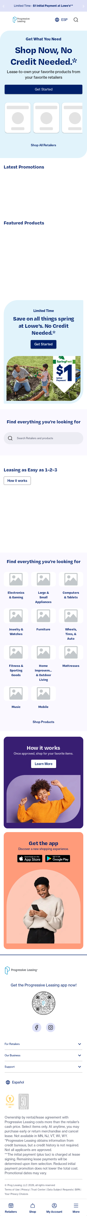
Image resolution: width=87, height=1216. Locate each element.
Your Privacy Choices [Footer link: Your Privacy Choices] (16, 1194)
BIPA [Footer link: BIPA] (77, 1189)
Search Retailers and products (35, 438)
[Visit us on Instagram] (50, 1027)
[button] (11, 1207)
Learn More (43, 764)
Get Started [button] (43, 89)
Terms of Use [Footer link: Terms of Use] (12, 1189)
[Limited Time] (43, 352)
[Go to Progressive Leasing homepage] (22, 969)
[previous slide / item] (3, 6)
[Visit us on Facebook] (36, 1027)
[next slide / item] (84, 6)
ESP (61, 19)
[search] (75, 19)
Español (15, 1082)
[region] (43, 782)
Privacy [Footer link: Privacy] (25, 1189)
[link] (16, 587)
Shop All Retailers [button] (43, 145)
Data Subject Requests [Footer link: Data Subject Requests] (60, 1189)
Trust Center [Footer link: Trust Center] (38, 1189)
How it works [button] (17, 481)
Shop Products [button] (43, 722)
